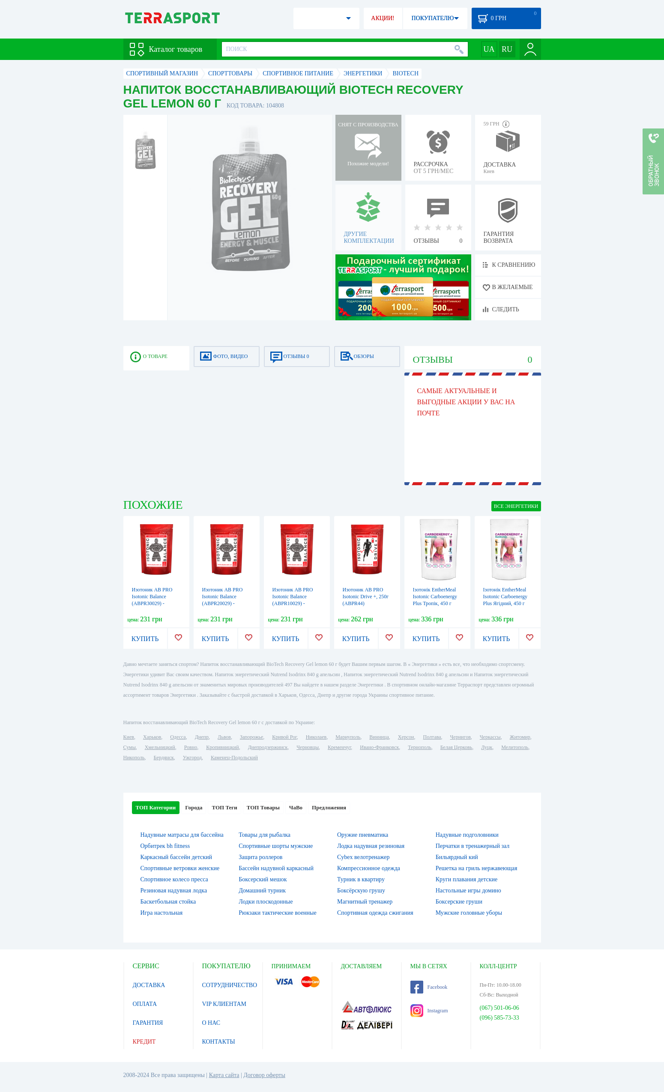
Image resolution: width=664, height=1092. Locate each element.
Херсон (406, 737)
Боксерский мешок (263, 879)
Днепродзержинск (268, 747)
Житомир (520, 737)
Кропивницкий (222, 747)
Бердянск (164, 758)
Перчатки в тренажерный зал (473, 846)
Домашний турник (262, 890)
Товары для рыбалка (264, 835)
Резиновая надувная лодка (174, 890)
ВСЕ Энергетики (516, 506)
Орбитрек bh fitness (165, 846)
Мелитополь (514, 747)
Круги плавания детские (467, 879)
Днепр (202, 737)
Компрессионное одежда (368, 868)
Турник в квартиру (361, 879)
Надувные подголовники (467, 835)
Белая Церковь (456, 747)
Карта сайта (224, 1075)
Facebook (429, 987)
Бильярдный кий (457, 857)
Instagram (429, 1010)
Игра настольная (162, 913)
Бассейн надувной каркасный (276, 868)
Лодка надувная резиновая (370, 846)
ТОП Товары (263, 807)
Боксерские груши (459, 901)
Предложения (329, 807)
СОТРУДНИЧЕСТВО (229, 985)
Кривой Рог (284, 737)
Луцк (486, 747)
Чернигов (460, 737)
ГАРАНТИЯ (148, 1023)
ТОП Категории (156, 807)
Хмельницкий (160, 747)
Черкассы (490, 737)
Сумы (129, 747)
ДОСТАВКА (149, 985)
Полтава (432, 737)
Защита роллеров (260, 857)
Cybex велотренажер (363, 857)
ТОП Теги (224, 807)
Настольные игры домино (468, 890)
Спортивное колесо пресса (174, 879)
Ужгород (192, 758)
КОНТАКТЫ (218, 1041)
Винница (379, 737)
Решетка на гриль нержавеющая (476, 868)
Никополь (134, 758)
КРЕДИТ (144, 1041)
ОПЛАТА (145, 1004)
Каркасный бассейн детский (176, 857)
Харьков (152, 737)
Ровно (190, 747)
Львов (224, 737)
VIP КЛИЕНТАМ (224, 1004)
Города (193, 807)
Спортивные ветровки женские (180, 868)
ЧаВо (295, 807)
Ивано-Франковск (379, 747)
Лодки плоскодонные (266, 901)
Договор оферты (264, 1075)
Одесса (177, 737)
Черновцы (307, 747)
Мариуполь (347, 737)
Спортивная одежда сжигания (375, 913)
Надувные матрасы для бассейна (182, 835)
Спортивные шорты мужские (276, 846)
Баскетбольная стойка (168, 901)
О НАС (211, 1023)
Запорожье (251, 737)
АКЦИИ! (382, 18)
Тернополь (419, 747)
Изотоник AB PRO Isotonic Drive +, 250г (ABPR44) (366, 596)
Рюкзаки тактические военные (277, 913)
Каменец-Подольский (234, 758)
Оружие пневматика (362, 835)
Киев (128, 737)
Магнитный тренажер (364, 901)
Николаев (316, 737)
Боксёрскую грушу (361, 890)
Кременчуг (339, 747)
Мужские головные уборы (469, 913)
